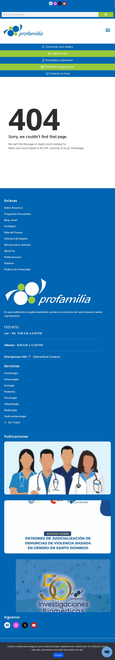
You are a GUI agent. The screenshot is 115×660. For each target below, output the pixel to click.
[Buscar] (105, 14)
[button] (108, 30)
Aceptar (58, 655)
